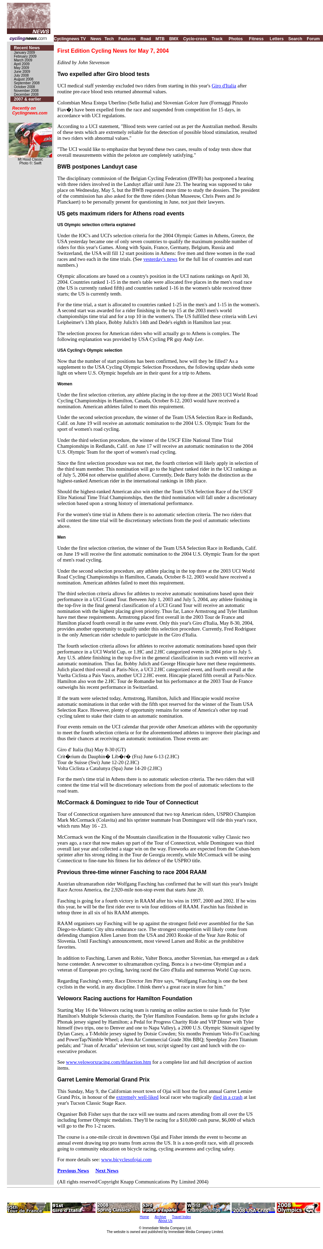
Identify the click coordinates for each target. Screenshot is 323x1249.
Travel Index (181, 1217)
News (95, 38)
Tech (109, 38)
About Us (165, 1221)
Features (127, 38)
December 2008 (26, 94)
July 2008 (21, 75)
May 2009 (21, 68)
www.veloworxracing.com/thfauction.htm (108, 1062)
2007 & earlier (27, 99)
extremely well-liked (137, 1097)
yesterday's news (160, 259)
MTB (160, 38)
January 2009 (24, 52)
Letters (277, 38)
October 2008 (24, 87)
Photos (236, 38)
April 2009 (22, 64)
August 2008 (23, 79)
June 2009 (22, 72)
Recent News (27, 47)
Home (144, 1217)
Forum (313, 38)
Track (217, 38)
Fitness (256, 38)
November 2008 (26, 91)
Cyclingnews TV (70, 38)
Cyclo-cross (195, 38)
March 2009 (23, 60)
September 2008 (27, 83)
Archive (160, 1217)
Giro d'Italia (224, 85)
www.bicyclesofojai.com (126, 1159)
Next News (107, 1170)
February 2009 (25, 56)
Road (145, 38)
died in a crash (227, 1097)
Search (295, 38)
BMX (174, 38)
